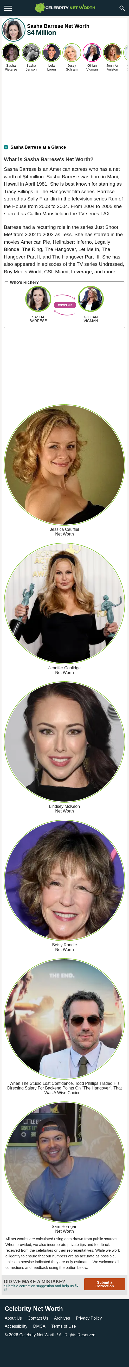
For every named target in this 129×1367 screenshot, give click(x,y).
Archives (62, 1318)
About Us (13, 1318)
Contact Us (38, 1318)
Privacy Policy (89, 1318)
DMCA (39, 1326)
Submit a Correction (104, 1284)
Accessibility (16, 1326)
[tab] (64, 149)
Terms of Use (63, 1326)
